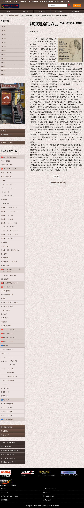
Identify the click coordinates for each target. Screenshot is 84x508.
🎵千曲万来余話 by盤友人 (56, 182)
